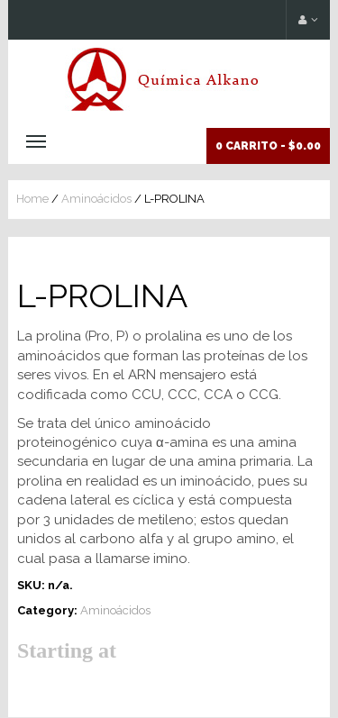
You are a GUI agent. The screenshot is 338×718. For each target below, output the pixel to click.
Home (32, 198)
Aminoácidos (96, 198)
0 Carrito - (268, 146)
